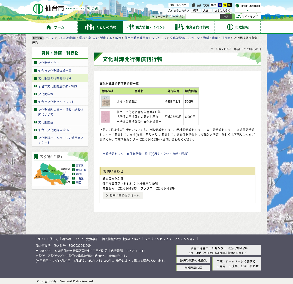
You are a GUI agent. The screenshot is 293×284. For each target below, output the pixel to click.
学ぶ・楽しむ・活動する (95, 37)
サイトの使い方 (48, 239)
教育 (118, 37)
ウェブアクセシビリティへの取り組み (170, 239)
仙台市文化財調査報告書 (54, 70)
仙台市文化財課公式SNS (54, 130)
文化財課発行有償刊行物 (54, 78)
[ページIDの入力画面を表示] (171, 16)
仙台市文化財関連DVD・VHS (57, 86)
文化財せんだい (48, 62)
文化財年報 (45, 94)
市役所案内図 (193, 267)
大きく (207, 10)
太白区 (80, 178)
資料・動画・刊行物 (216, 37)
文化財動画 (45, 122)
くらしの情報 (67, 37)
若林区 (80, 174)
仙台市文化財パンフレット (56, 101)
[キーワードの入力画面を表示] (153, 16)
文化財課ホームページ (185, 37)
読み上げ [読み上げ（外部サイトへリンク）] (180, 5)
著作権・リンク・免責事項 (80, 239)
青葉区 (80, 165)
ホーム (50, 37)
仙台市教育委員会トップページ (146, 37)
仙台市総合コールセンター (208, 248)
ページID (177, 16)
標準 (214, 5)
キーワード (160, 16)
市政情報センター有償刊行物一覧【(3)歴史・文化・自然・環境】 (146, 153)
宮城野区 (81, 170)
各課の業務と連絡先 (193, 260)
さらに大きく (222, 10)
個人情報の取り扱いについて (121, 239)
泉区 (78, 182)
